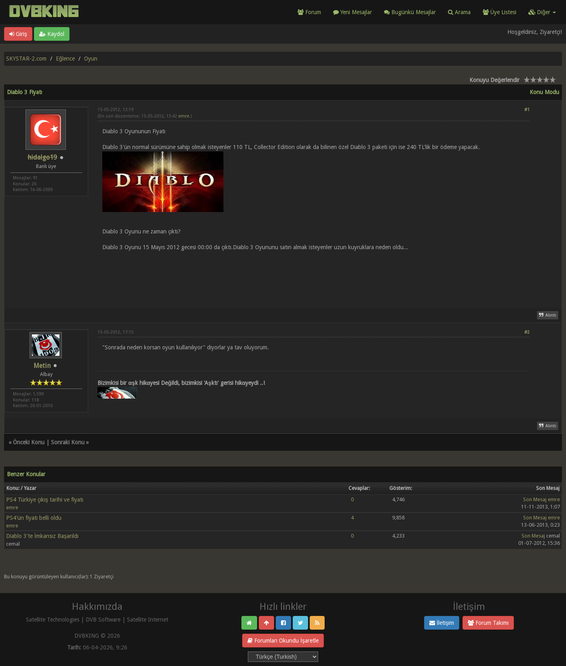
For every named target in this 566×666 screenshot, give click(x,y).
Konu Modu (544, 92)
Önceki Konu (28, 442)
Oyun (90, 58)
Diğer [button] (542, 12)
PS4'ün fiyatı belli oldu (33, 518)
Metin (42, 366)
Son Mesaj (535, 499)
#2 (527, 332)
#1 (527, 109)
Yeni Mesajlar (352, 12)
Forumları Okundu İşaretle (283, 640)
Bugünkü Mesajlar (410, 12)
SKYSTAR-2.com (26, 58)
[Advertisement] (313, 275)
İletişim (441, 623)
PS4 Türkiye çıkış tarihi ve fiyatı (44, 499)
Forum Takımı (488, 623)
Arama (459, 12)
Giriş (18, 34)
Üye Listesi (499, 12)
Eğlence (65, 58)
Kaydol (51, 34)
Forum (309, 12)
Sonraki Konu (67, 442)
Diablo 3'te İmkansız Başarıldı (42, 536)
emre (183, 116)
